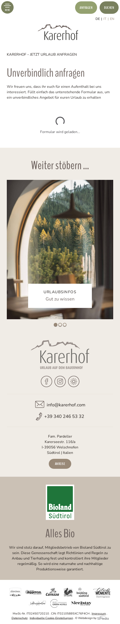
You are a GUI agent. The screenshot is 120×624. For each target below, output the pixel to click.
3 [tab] (64, 324)
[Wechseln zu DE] (99, 19)
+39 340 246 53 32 (64, 416)
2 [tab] (60, 324)
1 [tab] (55, 324)
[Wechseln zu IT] (106, 19)
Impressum (99, 614)
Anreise (60, 463)
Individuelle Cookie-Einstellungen (51, 618)
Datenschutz (20, 618)
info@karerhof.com (66, 405)
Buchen (109, 7)
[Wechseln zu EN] (112, 19)
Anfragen (86, 7)
